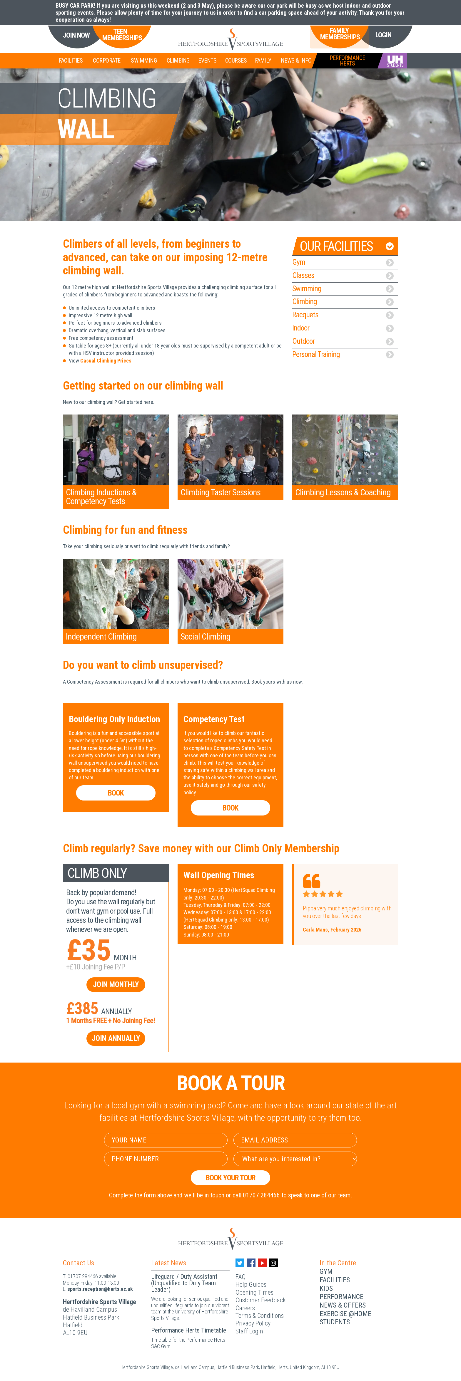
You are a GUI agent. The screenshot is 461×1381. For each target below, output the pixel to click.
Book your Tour (230, 1177)
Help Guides (250, 1284)
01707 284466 (83, 1276)
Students (335, 1322)
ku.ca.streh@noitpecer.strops (100, 1289)
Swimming (144, 60)
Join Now (76, 35)
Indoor (343, 327)
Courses (236, 60)
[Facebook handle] (251, 1262)
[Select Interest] (295, 1159)
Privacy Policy (252, 1323)
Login (383, 35)
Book (116, 792)
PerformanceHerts (347, 60)
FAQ (240, 1277)
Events (207, 60)
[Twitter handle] (239, 1262)
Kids (326, 1288)
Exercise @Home (345, 1314)
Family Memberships (339, 33)
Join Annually (116, 1038)
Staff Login (249, 1331)
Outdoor (343, 341)
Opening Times (254, 1292)
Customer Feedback (260, 1300)
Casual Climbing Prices (105, 361)
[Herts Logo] (230, 39)
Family (263, 60)
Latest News (168, 1263)
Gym (343, 262)
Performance (341, 1297)
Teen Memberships (120, 34)
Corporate (107, 60)
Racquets (343, 314)
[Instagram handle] (273, 1262)
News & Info (296, 60)
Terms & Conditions (259, 1315)
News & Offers (343, 1305)
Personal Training (343, 354)
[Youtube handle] (262, 1262)
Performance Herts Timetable (188, 1330)
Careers (245, 1308)
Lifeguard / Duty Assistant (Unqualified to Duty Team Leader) (184, 1283)
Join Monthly (116, 984)
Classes (343, 275)
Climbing (178, 60)
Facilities (71, 60)
